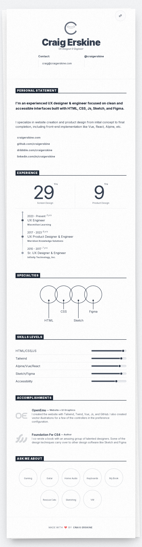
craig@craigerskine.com (57, 63)
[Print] (130, 15)
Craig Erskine (83, 527)
